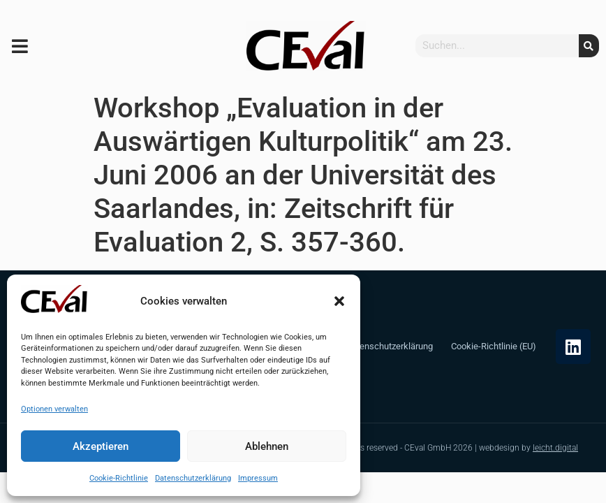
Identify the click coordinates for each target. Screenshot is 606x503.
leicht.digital (555, 448)
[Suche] (589, 45)
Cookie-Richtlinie (118, 478)
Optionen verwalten (54, 409)
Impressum (258, 478)
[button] (339, 301)
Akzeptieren (100, 446)
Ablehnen (266, 446)
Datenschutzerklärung (193, 478)
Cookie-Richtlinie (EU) (493, 346)
